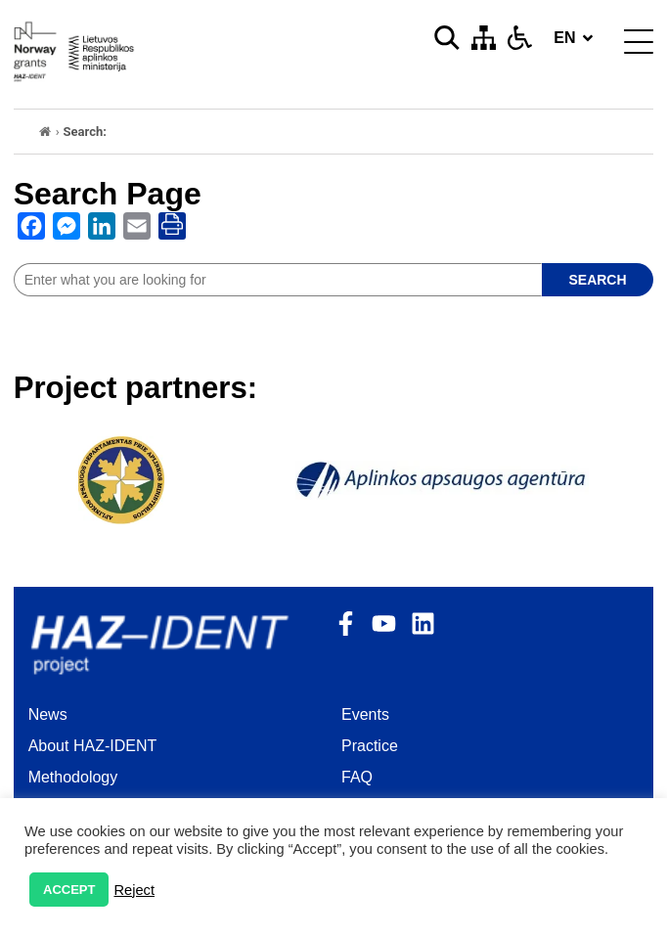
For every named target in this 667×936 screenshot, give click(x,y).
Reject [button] (134, 890)
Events (365, 714)
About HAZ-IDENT (92, 745)
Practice (369, 745)
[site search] (278, 279)
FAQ (357, 777)
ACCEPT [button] (69, 889)
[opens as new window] (31, 230)
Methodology (73, 777)
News (47, 714)
